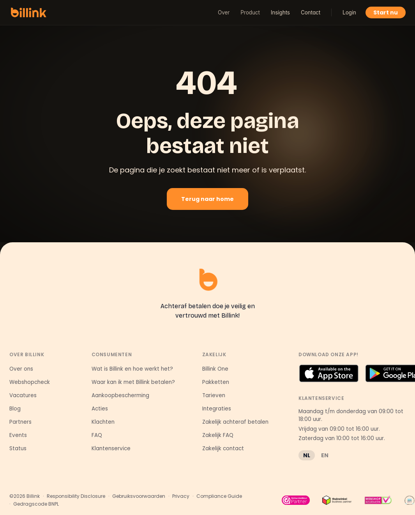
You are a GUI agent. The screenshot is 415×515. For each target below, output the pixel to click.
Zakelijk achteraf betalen (235, 422)
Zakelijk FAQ (217, 435)
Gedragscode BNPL (36, 504)
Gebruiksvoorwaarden (138, 496)
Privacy (180, 496)
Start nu (385, 12)
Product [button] (250, 12)
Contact (310, 12)
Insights (280, 12)
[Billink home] (28, 12)
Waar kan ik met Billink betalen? (133, 382)
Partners (20, 422)
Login (349, 12)
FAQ (97, 435)
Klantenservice (111, 448)
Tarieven (213, 395)
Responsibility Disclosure (76, 496)
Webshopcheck (29, 382)
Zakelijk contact (223, 448)
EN (324, 455)
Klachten (103, 422)
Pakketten (215, 382)
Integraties (216, 408)
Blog (15, 408)
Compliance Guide (219, 496)
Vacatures (23, 395)
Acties (100, 408)
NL (306, 455)
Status (17, 448)
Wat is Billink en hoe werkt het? (132, 369)
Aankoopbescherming (120, 395)
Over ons (21, 369)
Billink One (215, 369)
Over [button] (224, 12)
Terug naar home (207, 199)
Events (18, 435)
